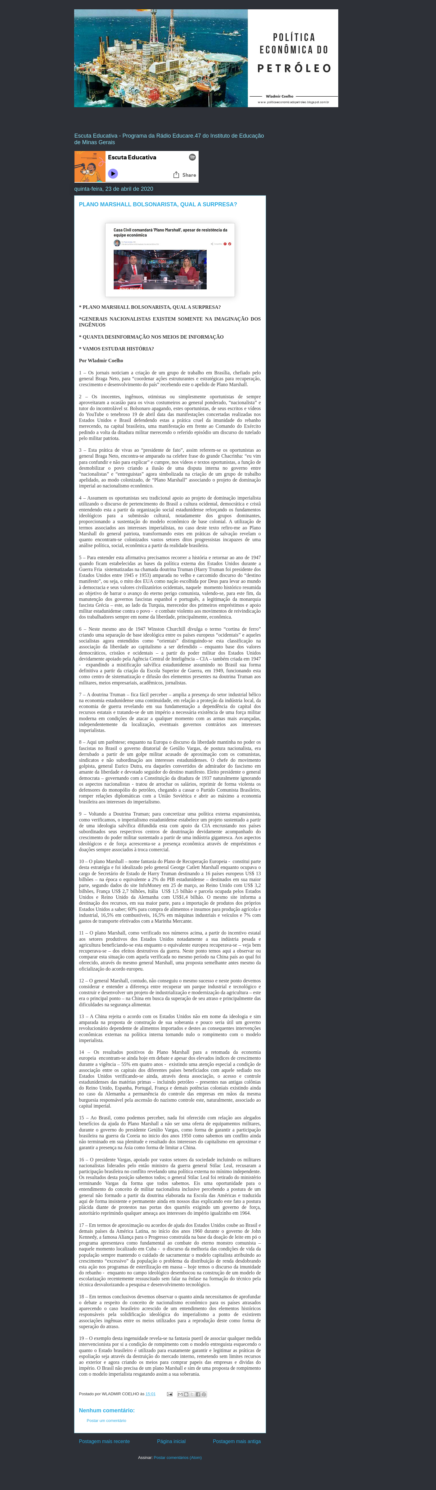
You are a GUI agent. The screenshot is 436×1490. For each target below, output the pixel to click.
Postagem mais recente (104, 1441)
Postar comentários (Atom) (178, 1457)
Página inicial (171, 1441)
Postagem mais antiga (237, 1441)
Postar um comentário (106, 1420)
